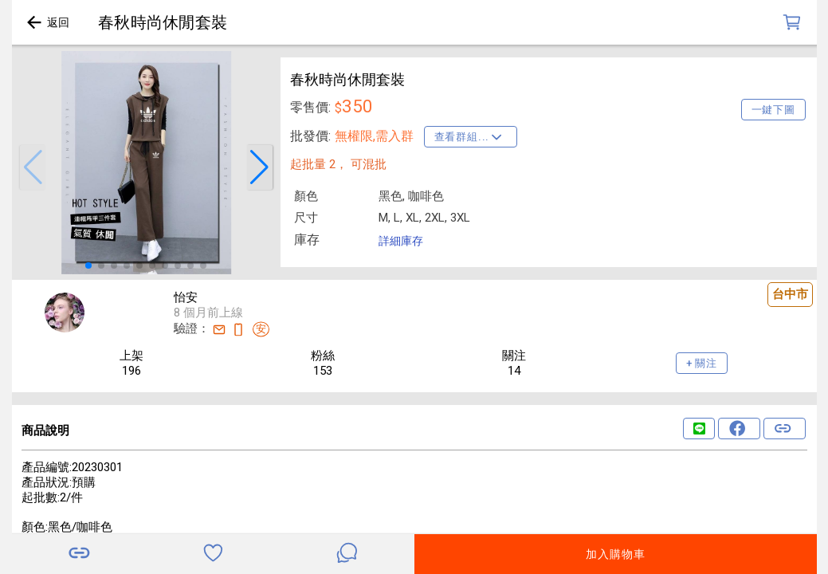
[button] (32, 167)
